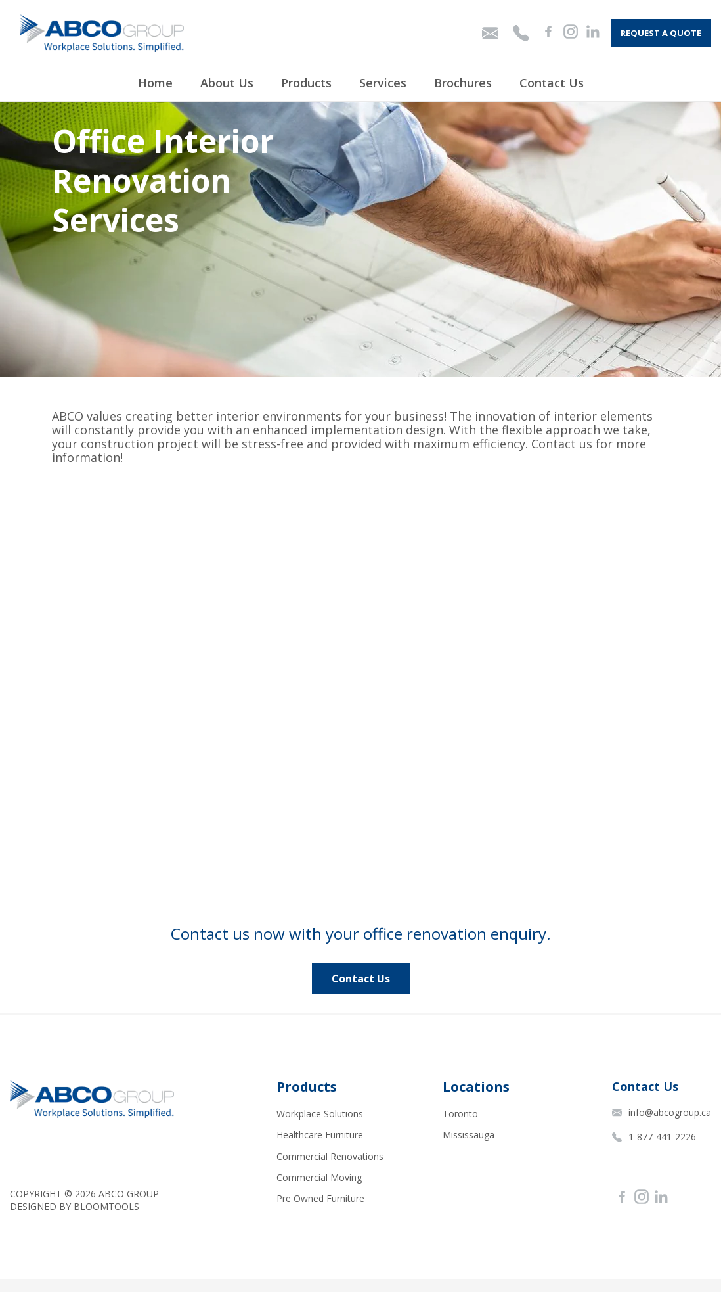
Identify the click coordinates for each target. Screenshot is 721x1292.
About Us (226, 83)
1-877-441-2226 (654, 1136)
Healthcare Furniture (319, 1134)
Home (155, 83)
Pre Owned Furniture (320, 1198)
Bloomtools (106, 1206)
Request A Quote (661, 33)
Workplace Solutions (319, 1113)
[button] (361, 978)
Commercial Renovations (329, 1156)
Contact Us (551, 83)
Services (382, 83)
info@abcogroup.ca (661, 1112)
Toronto (460, 1113)
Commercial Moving (319, 1177)
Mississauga (468, 1134)
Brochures (463, 83)
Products (306, 83)
